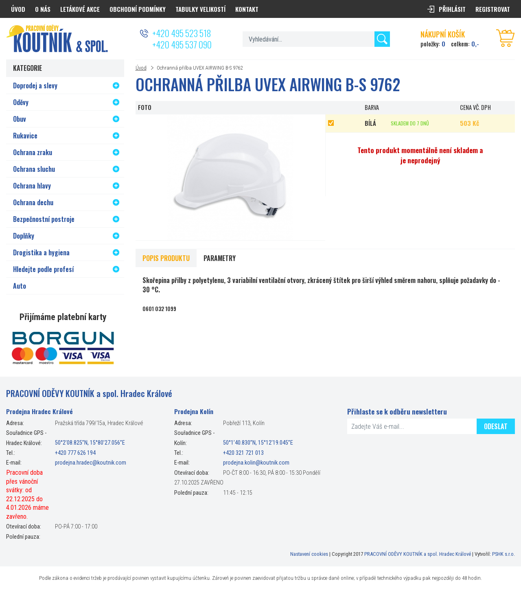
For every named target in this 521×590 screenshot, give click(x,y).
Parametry (220, 258)
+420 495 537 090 (182, 44)
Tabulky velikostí (200, 8)
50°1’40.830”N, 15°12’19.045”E (258, 443)
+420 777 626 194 (75, 453)
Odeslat (496, 426)
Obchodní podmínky (137, 8)
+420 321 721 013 (243, 453)
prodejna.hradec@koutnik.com (90, 462)
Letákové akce (80, 8)
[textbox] (316, 39)
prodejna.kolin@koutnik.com (256, 462)
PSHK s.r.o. (503, 554)
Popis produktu (166, 258)
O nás (42, 8)
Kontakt (246, 8)
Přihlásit (452, 8)
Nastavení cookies (309, 554)
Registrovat (492, 8)
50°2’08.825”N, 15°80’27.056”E (90, 443)
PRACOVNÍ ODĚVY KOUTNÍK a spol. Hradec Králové (417, 554)
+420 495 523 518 (181, 32)
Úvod (141, 68)
